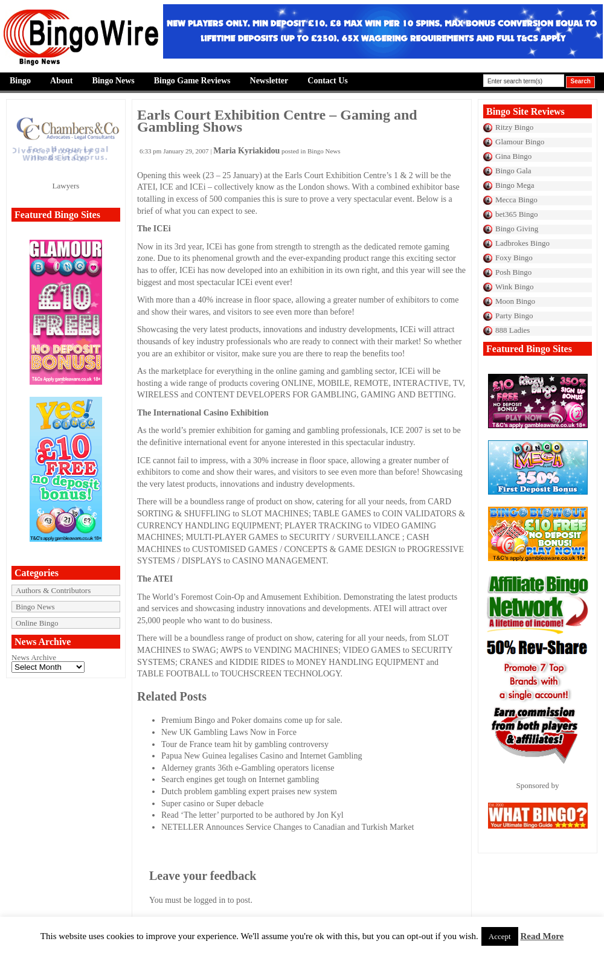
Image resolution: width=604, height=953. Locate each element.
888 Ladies (512, 330)
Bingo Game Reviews (192, 80)
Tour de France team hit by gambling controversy (245, 744)
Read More (542, 936)
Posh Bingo (513, 272)
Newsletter (269, 80)
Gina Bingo (513, 156)
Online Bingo (37, 622)
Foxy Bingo (514, 257)
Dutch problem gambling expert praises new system (249, 791)
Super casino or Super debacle (212, 803)
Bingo (20, 80)
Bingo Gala (513, 170)
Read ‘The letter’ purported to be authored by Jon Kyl (252, 815)
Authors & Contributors (53, 590)
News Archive (33, 657)
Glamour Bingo (519, 141)
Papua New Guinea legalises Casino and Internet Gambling (261, 755)
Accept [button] (500, 936)
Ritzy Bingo (514, 127)
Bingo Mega (515, 185)
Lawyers (66, 185)
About (61, 80)
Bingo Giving (516, 228)
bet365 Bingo (516, 214)
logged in (210, 900)
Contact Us (327, 80)
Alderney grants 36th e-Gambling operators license (248, 767)
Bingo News (113, 80)
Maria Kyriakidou (246, 150)
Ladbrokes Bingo (522, 243)
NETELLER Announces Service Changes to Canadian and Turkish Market (287, 827)
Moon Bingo (515, 301)
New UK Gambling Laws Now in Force (229, 732)
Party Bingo (514, 315)
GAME (350, 549)
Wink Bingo (514, 286)
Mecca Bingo (516, 199)
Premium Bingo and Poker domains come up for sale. (251, 720)
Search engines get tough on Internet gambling (240, 779)
